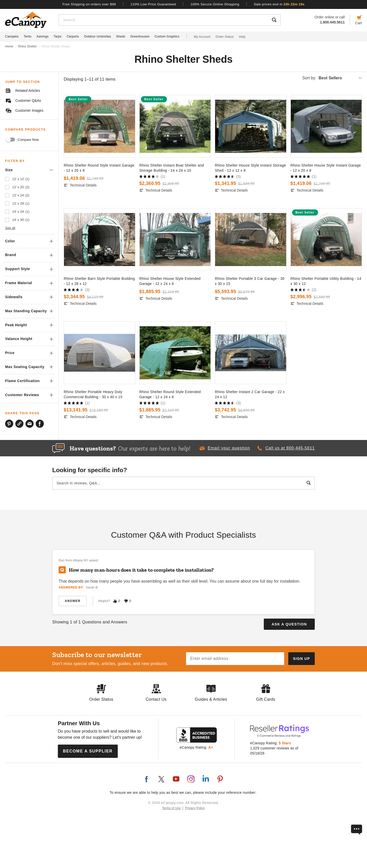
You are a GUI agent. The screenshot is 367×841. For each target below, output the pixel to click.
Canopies (12, 36)
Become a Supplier (88, 751)
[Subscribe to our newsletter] (301, 658)
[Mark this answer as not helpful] (126, 601)
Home (9, 46)
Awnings (42, 36)
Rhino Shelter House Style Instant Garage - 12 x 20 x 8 (326, 167)
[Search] (163, 20)
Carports (73, 36)
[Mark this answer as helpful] (115, 601)
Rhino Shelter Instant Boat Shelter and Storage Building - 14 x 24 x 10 (171, 167)
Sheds (120, 36)
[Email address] (235, 658)
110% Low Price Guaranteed (153, 4)
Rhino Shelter (27, 46)
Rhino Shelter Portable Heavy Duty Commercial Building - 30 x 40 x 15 (93, 394)
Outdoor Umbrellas (97, 36)
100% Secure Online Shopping (214, 4)
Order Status (225, 37)
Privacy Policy (195, 808)
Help (242, 37)
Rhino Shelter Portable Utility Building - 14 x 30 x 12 (326, 281)
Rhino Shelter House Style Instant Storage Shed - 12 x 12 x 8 (250, 167)
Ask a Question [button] (289, 624)
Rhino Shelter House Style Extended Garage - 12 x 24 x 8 (170, 281)
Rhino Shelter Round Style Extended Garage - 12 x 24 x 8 (170, 394)
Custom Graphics (167, 36)
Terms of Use (171, 808)
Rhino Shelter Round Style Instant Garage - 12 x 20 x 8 (99, 167)
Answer (72, 601)
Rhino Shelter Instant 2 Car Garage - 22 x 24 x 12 (250, 394)
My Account (202, 37)
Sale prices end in (279, 4)
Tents (27, 36)
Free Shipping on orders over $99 (89, 4)
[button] (225, 448)
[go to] (99, 126)
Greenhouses (139, 36)
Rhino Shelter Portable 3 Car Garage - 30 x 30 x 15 (249, 281)
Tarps (58, 36)
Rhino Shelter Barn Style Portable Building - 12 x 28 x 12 (99, 281)
